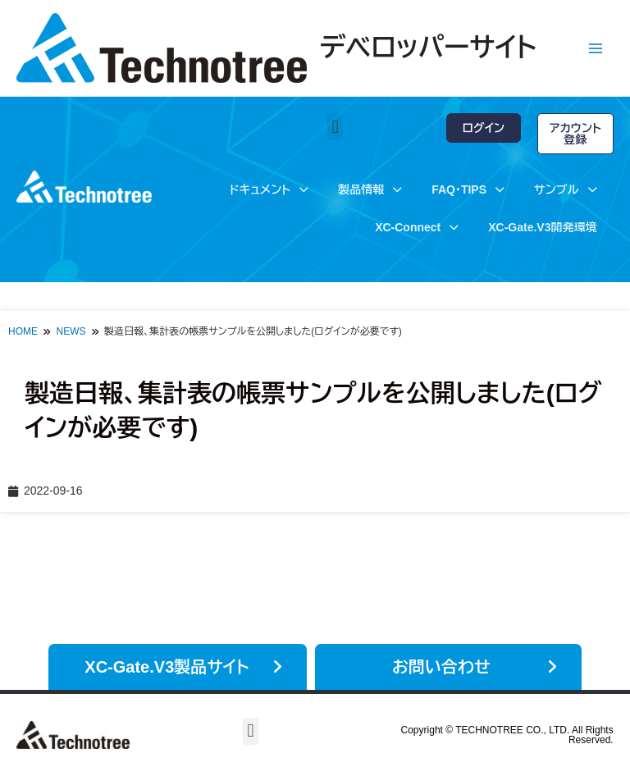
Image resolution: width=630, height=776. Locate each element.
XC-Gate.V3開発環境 (542, 227)
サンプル (565, 189)
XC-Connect (417, 227)
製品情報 (370, 189)
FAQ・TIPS (467, 189)
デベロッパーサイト (428, 47)
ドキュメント (269, 189)
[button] (335, 126)
